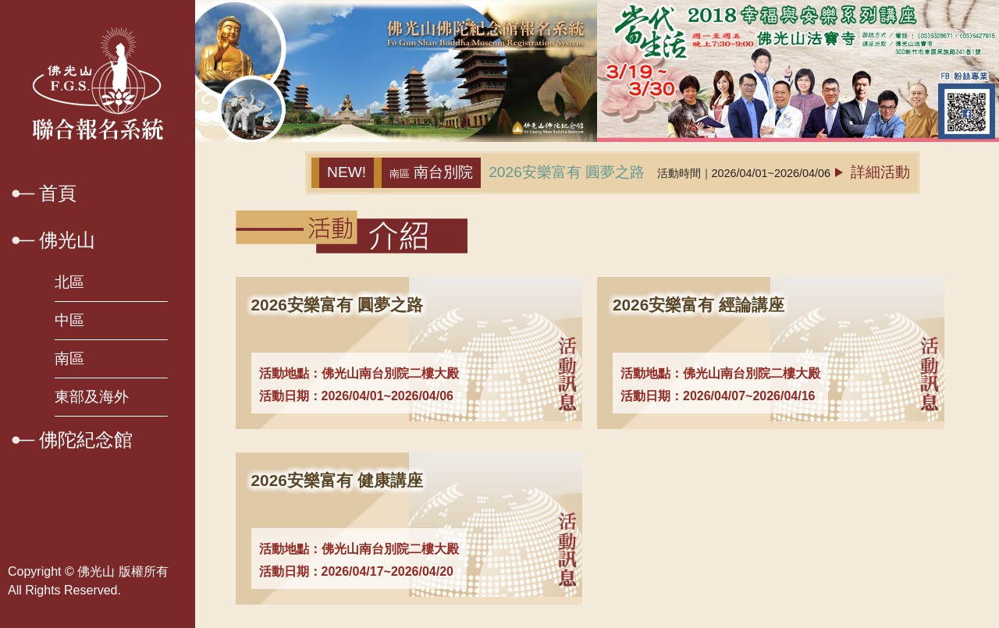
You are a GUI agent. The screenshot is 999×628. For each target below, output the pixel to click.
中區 (69, 320)
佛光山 (67, 239)
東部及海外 (92, 397)
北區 (69, 282)
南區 (69, 358)
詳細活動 (872, 172)
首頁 (57, 193)
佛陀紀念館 (86, 439)
